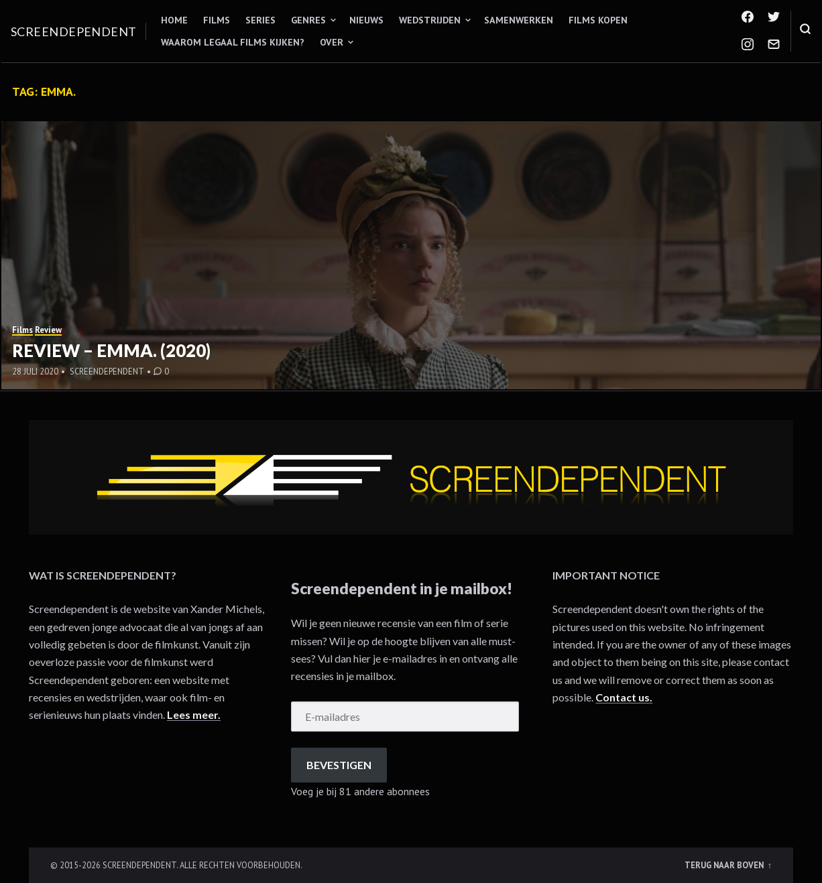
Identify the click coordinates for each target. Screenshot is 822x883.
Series (260, 20)
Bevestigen (338, 764)
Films (216, 20)
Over (331, 42)
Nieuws (366, 20)
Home (174, 20)
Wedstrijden (430, 20)
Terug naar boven (725, 865)
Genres (308, 20)
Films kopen (598, 20)
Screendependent (74, 31)
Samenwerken (518, 20)
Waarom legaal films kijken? (232, 42)
